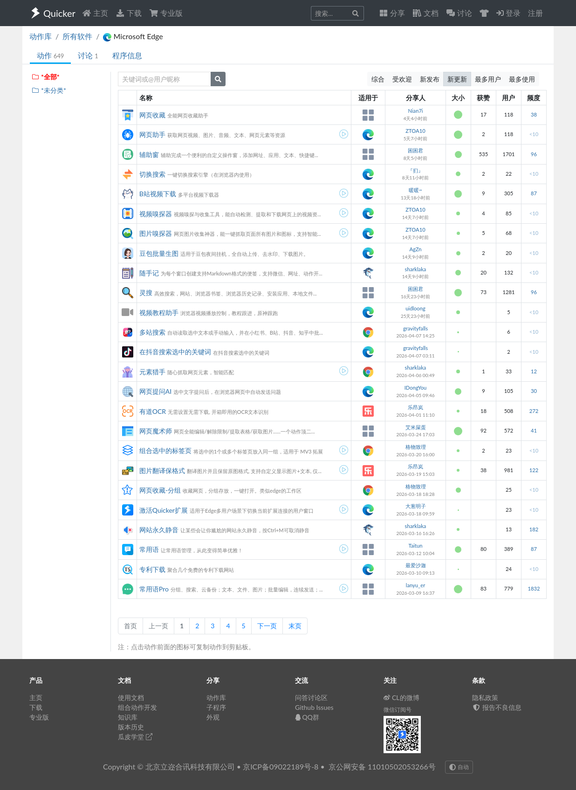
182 (533, 529)
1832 (534, 588)
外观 (212, 717)
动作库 (40, 36)
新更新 (457, 79)
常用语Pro (154, 589)
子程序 (216, 707)
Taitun (415, 546)
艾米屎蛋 (415, 427)
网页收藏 (152, 115)
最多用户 (488, 79)
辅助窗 (149, 154)
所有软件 (77, 36)
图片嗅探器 (155, 233)
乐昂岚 (415, 407)
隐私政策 (485, 697)
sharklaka (415, 269)
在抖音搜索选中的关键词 (175, 352)
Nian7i (415, 111)
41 (534, 430)
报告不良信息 (496, 707)
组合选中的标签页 (165, 450)
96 (534, 154)
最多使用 (522, 79)
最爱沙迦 (415, 565)
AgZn (415, 249)
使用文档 (131, 697)
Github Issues (314, 707)
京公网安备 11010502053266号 (382, 766)
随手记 (149, 273)
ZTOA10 (415, 131)
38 (534, 114)
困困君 (415, 150)
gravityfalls (415, 328)
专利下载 (152, 569)
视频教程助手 (158, 312)
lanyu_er (415, 585)
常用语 (149, 549)
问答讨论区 (311, 697)
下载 (129, 12)
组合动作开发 (137, 707)
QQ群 (307, 717)
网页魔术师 (155, 431)
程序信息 (127, 55)
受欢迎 (402, 79)
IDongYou (416, 388)
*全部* (45, 77)
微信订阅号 (397, 709)
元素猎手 (152, 372)
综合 (377, 79)
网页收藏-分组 (160, 490)
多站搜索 (152, 332)
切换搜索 (152, 174)
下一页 (267, 626)
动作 (50, 55)
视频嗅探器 (155, 214)
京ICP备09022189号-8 (280, 766)
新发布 (429, 79)
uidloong (415, 308)
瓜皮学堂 (135, 737)
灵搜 (145, 292)
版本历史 (131, 727)
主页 (95, 12)
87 (534, 193)
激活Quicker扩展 (163, 510)
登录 (508, 12)
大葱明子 (415, 506)
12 (534, 371)
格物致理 (415, 447)
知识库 (127, 717)
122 (533, 470)
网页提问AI (155, 391)
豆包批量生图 (158, 253)
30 (534, 391)
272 (533, 411)
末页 (295, 626)
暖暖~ (415, 190)
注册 (535, 12)
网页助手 (152, 134)
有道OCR (152, 411)
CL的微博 (401, 697)
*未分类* (48, 90)
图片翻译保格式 (162, 470)
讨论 (88, 55)
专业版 (166, 12)
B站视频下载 (157, 194)
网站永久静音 (158, 530)
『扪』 (415, 170)
